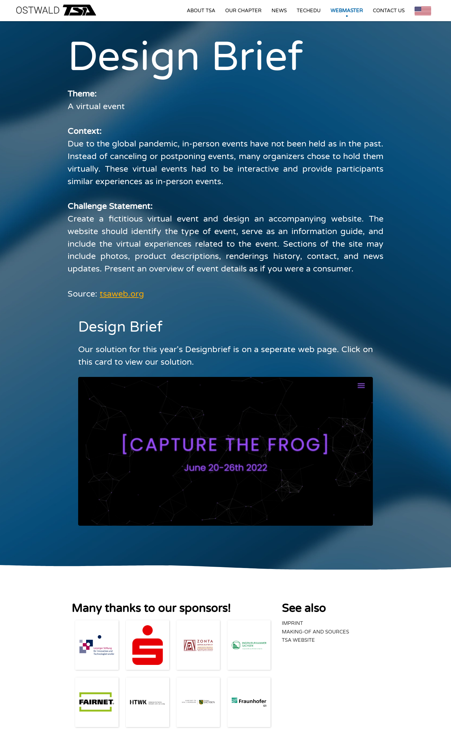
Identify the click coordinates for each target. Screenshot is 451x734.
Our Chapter (243, 11)
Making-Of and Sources (315, 632)
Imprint (292, 623)
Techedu (309, 11)
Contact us (389, 11)
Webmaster (346, 11)
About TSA (201, 11)
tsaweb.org (122, 294)
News (279, 11)
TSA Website (298, 640)
